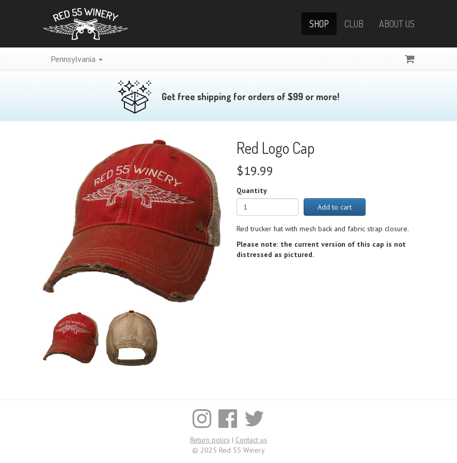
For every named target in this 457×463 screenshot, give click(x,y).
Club (354, 23)
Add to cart (335, 207)
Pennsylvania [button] (77, 59)
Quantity (252, 190)
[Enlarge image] (132, 220)
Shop (319, 23)
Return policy (210, 439)
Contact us (251, 439)
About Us (397, 23)
